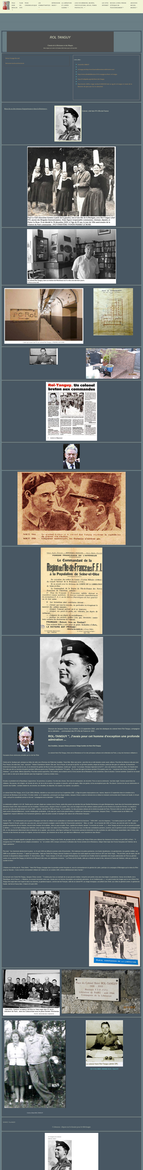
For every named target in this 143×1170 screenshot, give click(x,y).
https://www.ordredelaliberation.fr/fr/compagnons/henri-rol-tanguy (97, 74)
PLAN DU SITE (21, 5)
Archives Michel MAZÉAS (134, 5)
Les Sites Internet (105, 4)
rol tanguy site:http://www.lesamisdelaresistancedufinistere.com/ (96, 69)
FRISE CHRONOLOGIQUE (31, 4)
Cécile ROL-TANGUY (83, 64)
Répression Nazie (56, 4)
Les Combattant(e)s (44, 4)
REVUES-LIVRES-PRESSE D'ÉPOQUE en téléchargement (118, 5)
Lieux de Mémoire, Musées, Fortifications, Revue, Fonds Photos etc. (86, 5)
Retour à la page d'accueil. (12, 58)
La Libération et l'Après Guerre (67, 5)
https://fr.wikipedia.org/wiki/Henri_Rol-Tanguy (91, 79)
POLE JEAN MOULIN (14, 5)
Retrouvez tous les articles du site (14, 63)
